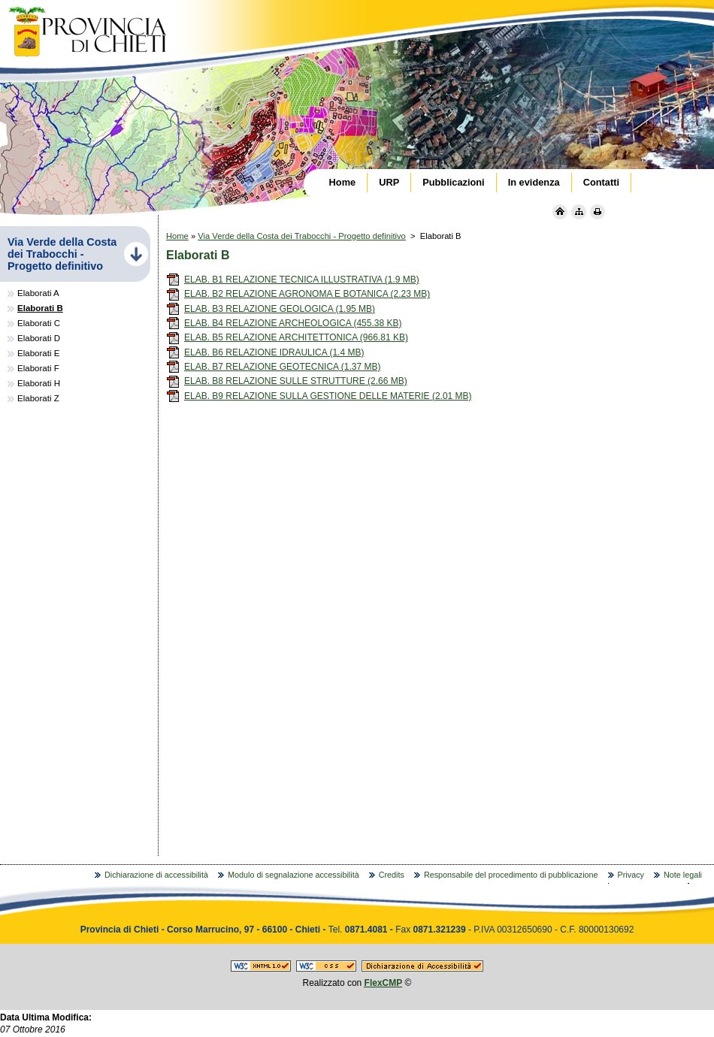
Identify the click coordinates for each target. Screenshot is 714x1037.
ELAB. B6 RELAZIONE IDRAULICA (265, 352)
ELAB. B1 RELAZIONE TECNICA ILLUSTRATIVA (292, 279)
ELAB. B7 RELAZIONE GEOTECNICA (273, 366)
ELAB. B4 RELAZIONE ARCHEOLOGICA (283, 323)
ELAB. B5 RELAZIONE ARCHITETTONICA (287, 337)
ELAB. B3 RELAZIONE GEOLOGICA (270, 309)
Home (177, 235)
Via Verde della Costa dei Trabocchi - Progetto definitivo (302, 235)
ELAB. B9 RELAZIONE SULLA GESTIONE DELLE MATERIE (319, 396)
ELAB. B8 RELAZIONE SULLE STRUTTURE (286, 381)
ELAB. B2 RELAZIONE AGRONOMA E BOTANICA (298, 294)
